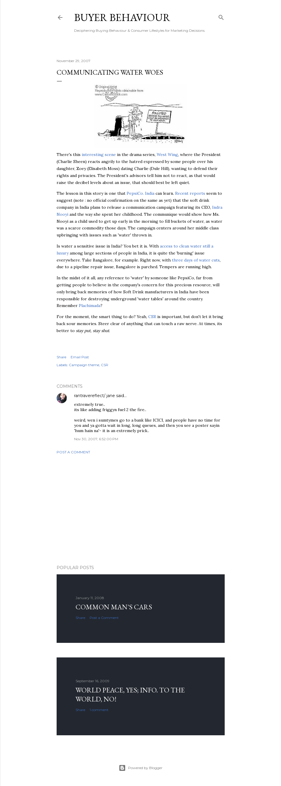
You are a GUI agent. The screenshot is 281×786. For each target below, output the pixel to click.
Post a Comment (73, 452)
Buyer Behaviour (122, 17)
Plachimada (89, 305)
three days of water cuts (196, 260)
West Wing (167, 154)
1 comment (99, 710)
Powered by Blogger (141, 767)
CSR (152, 316)
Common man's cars (114, 606)
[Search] (221, 16)
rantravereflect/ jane (94, 395)
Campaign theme (84, 365)
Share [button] (61, 357)
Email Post (80, 357)
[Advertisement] (141, 509)
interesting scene (99, 154)
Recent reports (190, 193)
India (140, 193)
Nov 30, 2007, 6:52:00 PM (96, 439)
